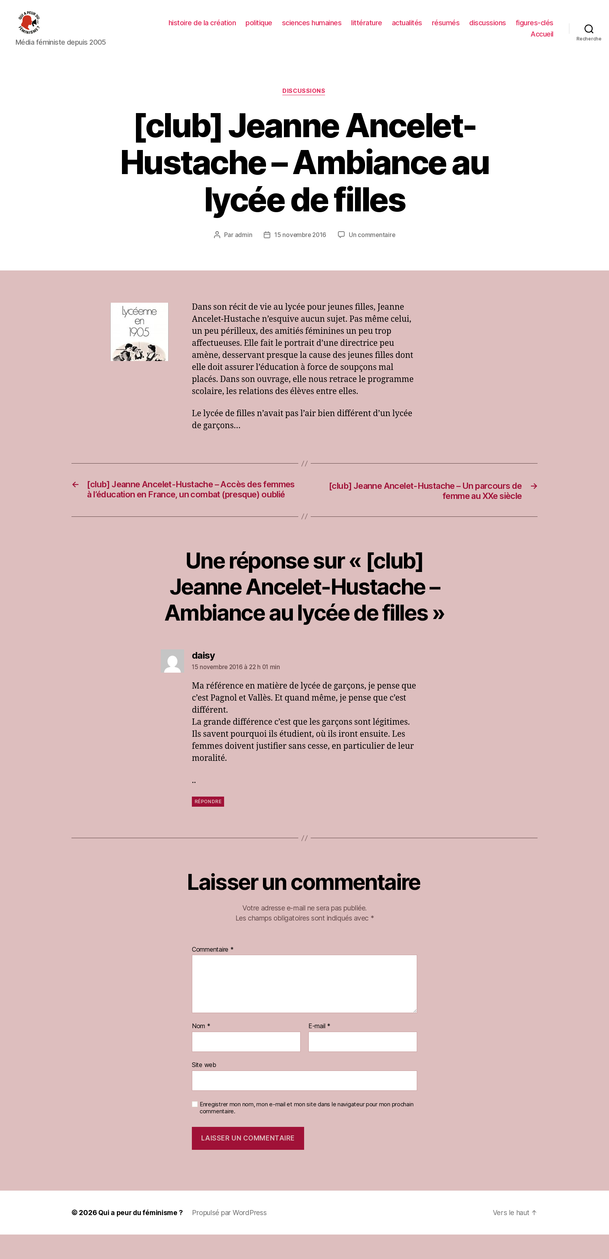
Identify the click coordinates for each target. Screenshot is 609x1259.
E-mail (319, 1051)
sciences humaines (312, 28)
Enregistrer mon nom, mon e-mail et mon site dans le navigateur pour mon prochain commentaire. (306, 1132)
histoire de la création (202, 28)
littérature (366, 28)
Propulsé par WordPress (231, 1237)
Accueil (542, 40)
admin (242, 247)
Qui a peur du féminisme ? (141, 1237)
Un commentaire (373, 247)
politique (258, 28)
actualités (407, 28)
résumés (446, 28)
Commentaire (213, 974)
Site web (204, 1089)
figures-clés (534, 28)
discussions (487, 28)
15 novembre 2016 (300, 247)
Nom (201, 1051)
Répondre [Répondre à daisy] (208, 826)
